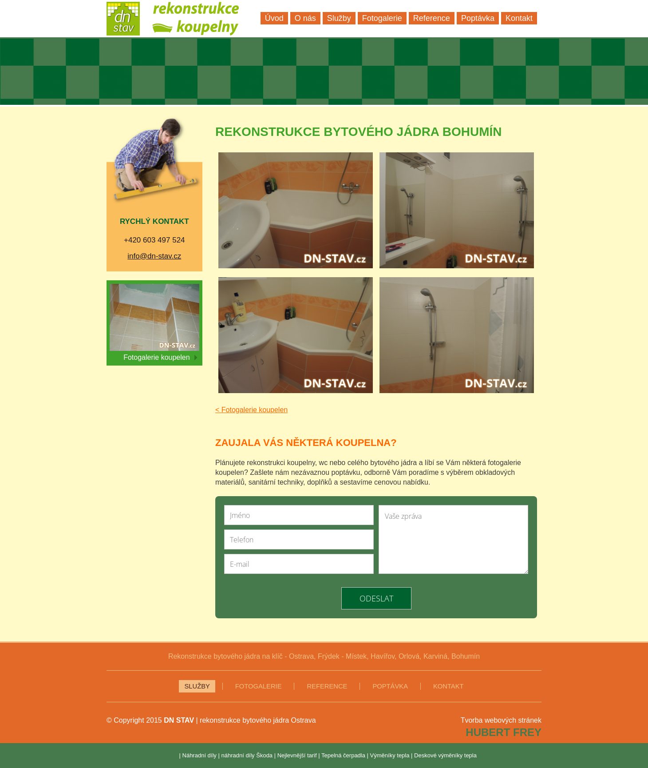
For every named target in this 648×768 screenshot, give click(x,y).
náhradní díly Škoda (247, 755)
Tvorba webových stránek (501, 720)
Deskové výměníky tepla (445, 755)
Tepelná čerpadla (343, 755)
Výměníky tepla (390, 755)
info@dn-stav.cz (154, 256)
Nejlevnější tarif (297, 755)
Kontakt (448, 686)
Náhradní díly (199, 755)
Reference (327, 686)
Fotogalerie (258, 686)
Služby (196, 686)
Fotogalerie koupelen (160, 357)
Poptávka (390, 686)
